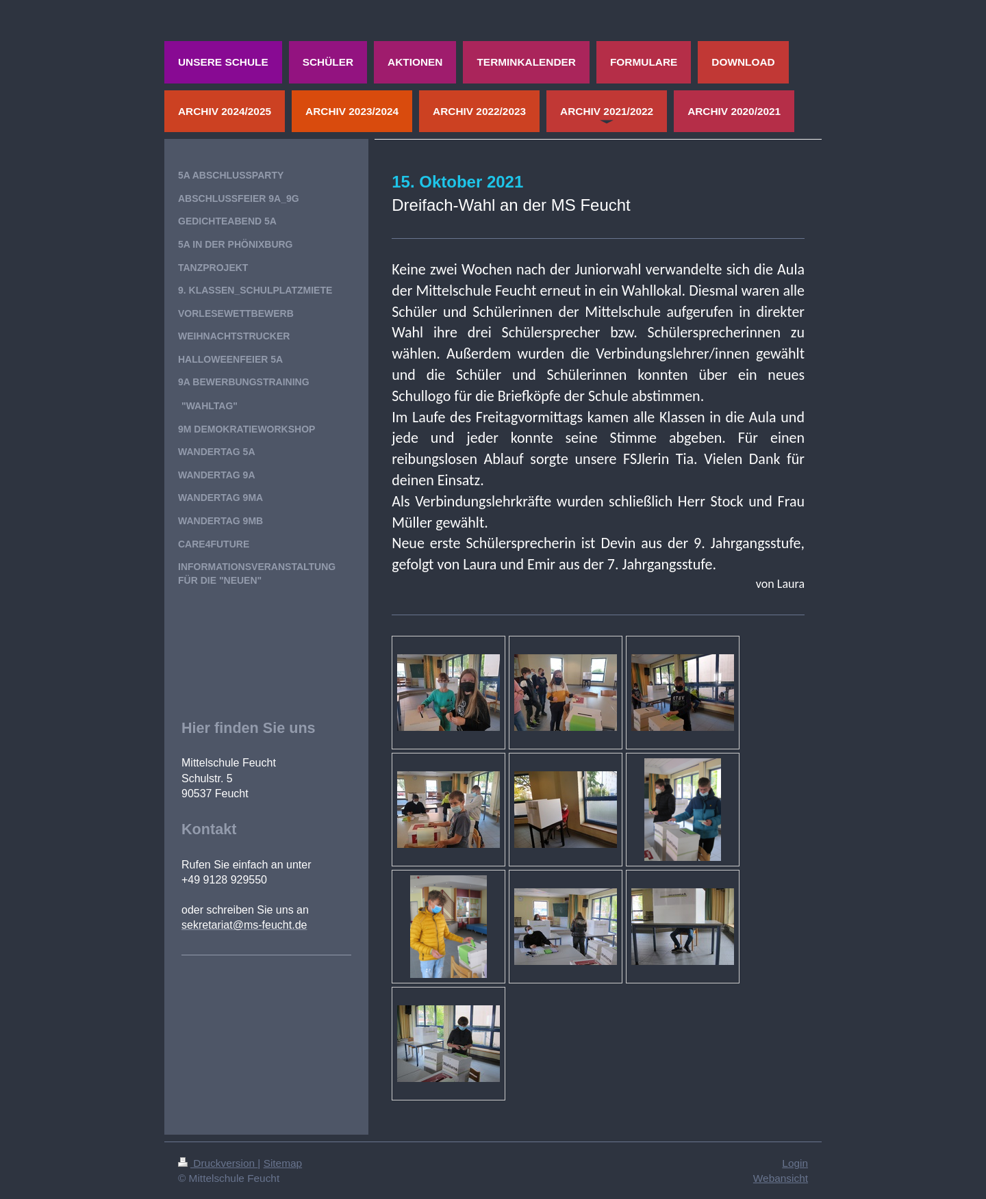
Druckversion (217, 1163)
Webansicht (780, 1178)
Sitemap (283, 1163)
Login (795, 1163)
